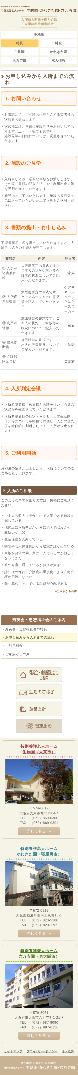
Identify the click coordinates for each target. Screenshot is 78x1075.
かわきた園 (58, 52)
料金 (58, 43)
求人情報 (59, 60)
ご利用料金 (14, 646)
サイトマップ (13, 1051)
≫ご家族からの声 (65, 591)
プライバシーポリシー (42, 1051)
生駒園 (19, 52)
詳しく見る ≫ (39, 831)
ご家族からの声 (17, 654)
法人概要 (68, 1051)
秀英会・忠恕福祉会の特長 (26, 629)
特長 (19, 43)
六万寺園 (19, 60)
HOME (39, 34)
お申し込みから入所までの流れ (29, 637)
